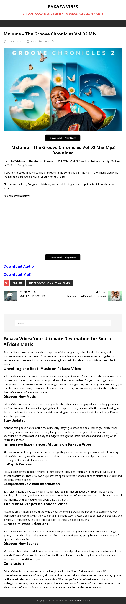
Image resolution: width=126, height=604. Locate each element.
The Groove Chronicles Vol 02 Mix (49, 283)
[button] (121, 23)
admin (33, 41)
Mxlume (17, 283)
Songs (45, 41)
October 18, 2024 (16, 41)
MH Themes (84, 600)
